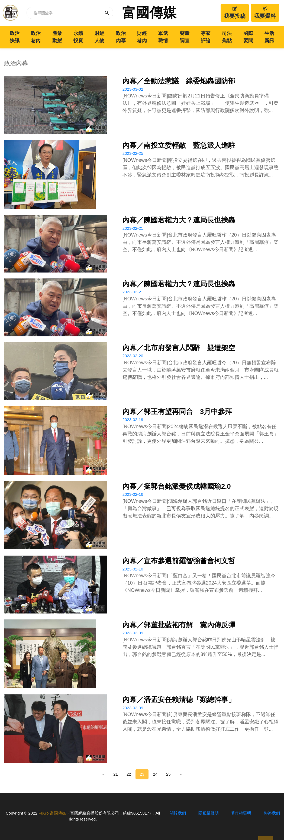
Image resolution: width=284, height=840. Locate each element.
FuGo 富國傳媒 (52, 813)
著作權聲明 (241, 813)
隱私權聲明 (208, 813)
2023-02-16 (132, 494)
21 (115, 774)
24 (155, 774)
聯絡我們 (272, 813)
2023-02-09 (132, 633)
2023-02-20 (132, 355)
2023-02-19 (132, 419)
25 (168, 774)
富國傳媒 (149, 12)
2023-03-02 (132, 89)
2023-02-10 (132, 569)
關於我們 (178, 813)
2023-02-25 (132, 153)
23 (142, 774)
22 (129, 774)
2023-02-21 (132, 228)
